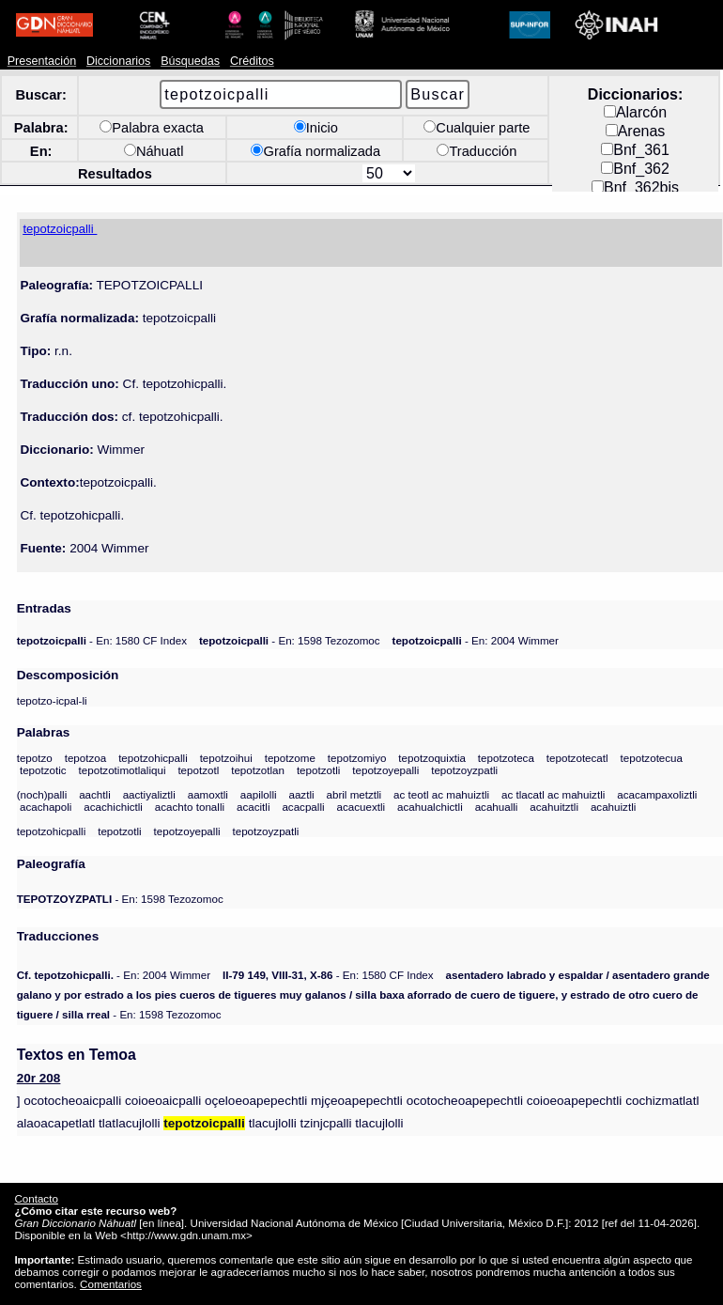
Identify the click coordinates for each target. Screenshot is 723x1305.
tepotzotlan (258, 770)
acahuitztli (554, 806)
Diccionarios (118, 61)
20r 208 (39, 1078)
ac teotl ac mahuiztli (441, 794)
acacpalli (303, 806)
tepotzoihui (226, 758)
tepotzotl (198, 770)
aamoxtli (208, 794)
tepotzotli (318, 770)
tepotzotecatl (577, 758)
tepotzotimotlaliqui (122, 770)
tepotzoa (86, 758)
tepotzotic (43, 770)
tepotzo (35, 758)
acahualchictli (430, 806)
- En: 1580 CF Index (102, 640)
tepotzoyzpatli (464, 770)
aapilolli (258, 794)
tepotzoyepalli (385, 770)
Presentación (42, 61)
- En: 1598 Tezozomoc (289, 640)
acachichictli (113, 806)
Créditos (252, 61)
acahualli (496, 806)
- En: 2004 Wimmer (475, 640)
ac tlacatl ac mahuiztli (553, 794)
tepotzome (290, 758)
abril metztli (353, 794)
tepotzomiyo (357, 758)
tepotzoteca (506, 758)
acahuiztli (613, 806)
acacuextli (360, 806)
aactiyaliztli (149, 794)
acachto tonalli (189, 806)
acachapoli (46, 806)
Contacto (35, 1198)
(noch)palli (42, 794)
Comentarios (111, 1284)
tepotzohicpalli (153, 758)
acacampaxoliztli (657, 794)
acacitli (253, 806)
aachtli (95, 794)
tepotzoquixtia (432, 758)
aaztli (301, 794)
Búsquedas (190, 61)
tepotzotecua (652, 758)
